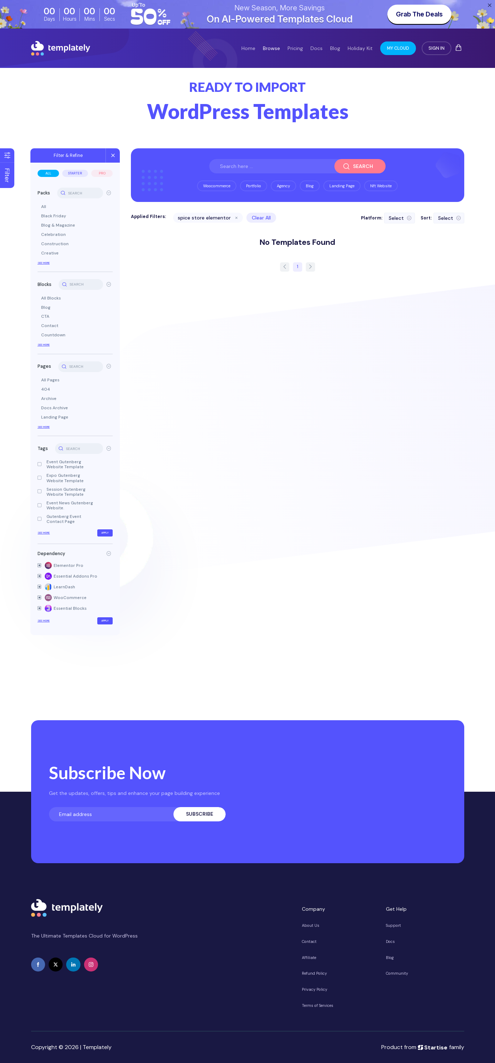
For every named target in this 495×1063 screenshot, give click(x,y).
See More (44, 262)
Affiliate (309, 957)
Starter (76, 173)
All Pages (51, 380)
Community (397, 973)
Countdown (54, 335)
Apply (105, 532)
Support (393, 925)
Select (396, 218)
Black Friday (54, 216)
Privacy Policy (314, 989)
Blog (335, 48)
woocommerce (216, 185)
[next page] (310, 267)
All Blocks (52, 298)
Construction (55, 244)
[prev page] (284, 267)
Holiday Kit (360, 48)
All (49, 173)
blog (310, 185)
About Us (310, 925)
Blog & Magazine (59, 225)
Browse (271, 48)
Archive (49, 399)
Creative (50, 253)
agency (283, 185)
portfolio (253, 185)
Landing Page (55, 417)
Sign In (436, 48)
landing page (341, 185)
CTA (46, 317)
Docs (316, 48)
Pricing (295, 48)
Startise (432, 1047)
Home (248, 48)
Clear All (261, 217)
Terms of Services (317, 1005)
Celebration (54, 235)
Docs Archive (55, 408)
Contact (50, 326)
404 (46, 389)
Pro (102, 173)
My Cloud (398, 48)
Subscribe (199, 814)
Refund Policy (314, 973)
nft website (381, 185)
